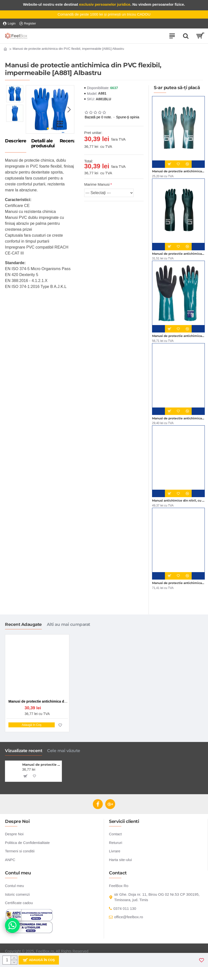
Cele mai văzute (63, 750)
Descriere (15, 141)
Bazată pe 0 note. (98, 117)
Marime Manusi (97, 184)
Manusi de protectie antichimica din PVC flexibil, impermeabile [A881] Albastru (41, 764)
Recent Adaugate (23, 624)
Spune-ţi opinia (127, 117)
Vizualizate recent (23, 750)
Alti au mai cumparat (68, 624)
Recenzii (69, 141)
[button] (69, 109)
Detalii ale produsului (43, 144)
